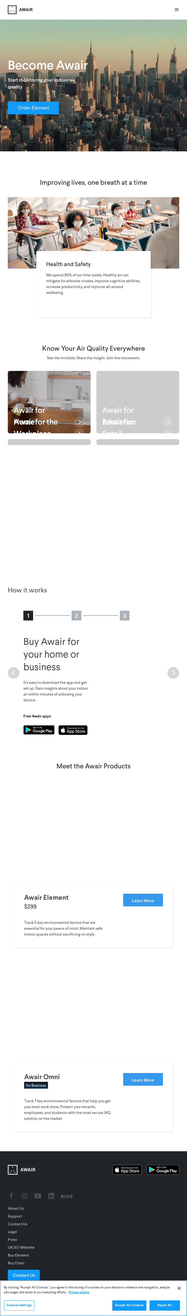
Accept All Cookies (129, 1305)
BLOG (67, 1196)
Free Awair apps (37, 716)
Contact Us (17, 1223)
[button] (176, 9)
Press (12, 1239)
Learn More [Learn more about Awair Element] (143, 900)
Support (15, 1216)
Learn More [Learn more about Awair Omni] (143, 1080)
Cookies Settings (19, 1305)
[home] (20, 9)
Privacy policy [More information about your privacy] (79, 1292)
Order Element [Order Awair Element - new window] (33, 108)
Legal (12, 1231)
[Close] (179, 1288)
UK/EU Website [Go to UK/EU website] (21, 1247)
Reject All (165, 1305)
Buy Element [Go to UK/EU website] (18, 1255)
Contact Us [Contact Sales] (24, 1275)
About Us (16, 1208)
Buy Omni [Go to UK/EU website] (16, 1262)
